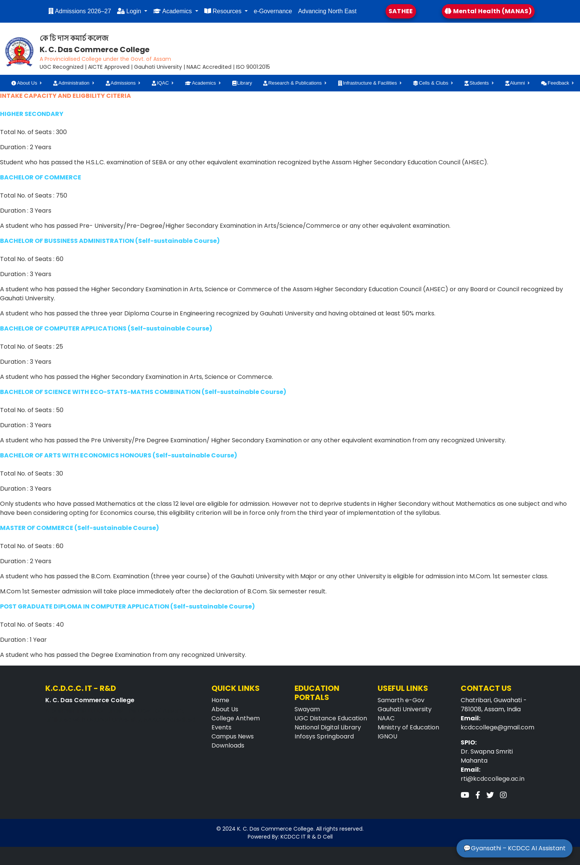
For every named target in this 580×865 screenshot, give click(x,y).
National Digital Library (328, 727)
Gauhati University (405, 709)
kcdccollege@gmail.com (497, 727)
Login (130, 11)
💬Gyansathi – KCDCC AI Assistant (514, 848)
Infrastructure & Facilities (367, 83)
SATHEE (401, 11)
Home (220, 700)
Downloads (227, 745)
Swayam (307, 709)
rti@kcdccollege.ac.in (492, 778)
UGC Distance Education (331, 718)
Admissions (121, 83)
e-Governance (273, 11)
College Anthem (235, 718)
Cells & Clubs (430, 83)
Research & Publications (292, 83)
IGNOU (387, 736)
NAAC (386, 718)
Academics (173, 11)
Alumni (515, 83)
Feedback (555, 83)
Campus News (232, 736)
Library (242, 83)
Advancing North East (327, 11)
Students (476, 83)
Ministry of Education (408, 727)
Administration (71, 83)
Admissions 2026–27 (79, 11)
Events (221, 727)
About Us (24, 83)
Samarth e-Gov (401, 700)
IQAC (160, 83)
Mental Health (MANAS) (488, 11)
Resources (223, 11)
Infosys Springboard (324, 736)
